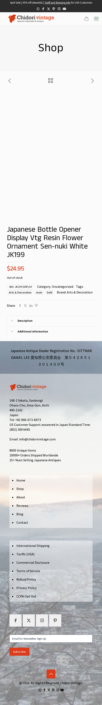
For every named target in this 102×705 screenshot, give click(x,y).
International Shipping (33, 546)
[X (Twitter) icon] (48, 9)
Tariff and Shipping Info (57, 2)
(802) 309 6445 (19, 429)
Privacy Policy (26, 588)
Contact (22, 522)
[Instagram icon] (59, 9)
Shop (20, 489)
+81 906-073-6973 (28, 420)
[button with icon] (15, 620)
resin (39, 292)
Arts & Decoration (20, 292)
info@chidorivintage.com (37, 439)
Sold (49, 292)
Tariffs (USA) (25, 554)
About (20, 497)
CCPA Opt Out (26, 596)
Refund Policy (26, 579)
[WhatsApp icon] (38, 9)
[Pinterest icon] (53, 9)
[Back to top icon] (51, 674)
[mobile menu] (96, 18)
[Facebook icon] (43, 9)
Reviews (22, 505)
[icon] (64, 9)
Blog (19, 514)
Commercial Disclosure (33, 562)
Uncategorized (62, 286)
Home (20, 480)
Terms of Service (28, 571)
